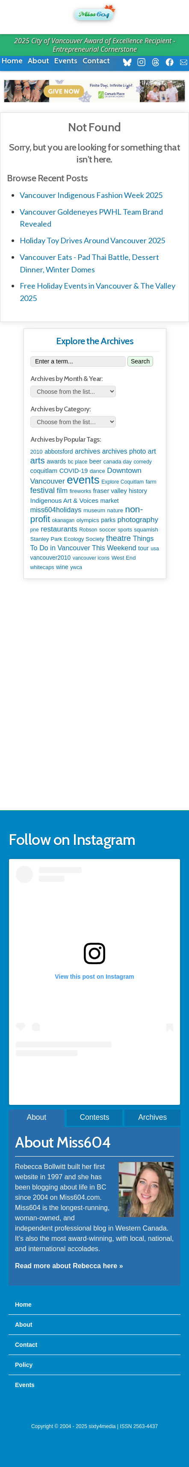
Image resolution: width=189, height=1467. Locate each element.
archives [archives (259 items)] (87, 451)
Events (65, 60)
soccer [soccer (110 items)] (107, 529)
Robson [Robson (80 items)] (88, 530)
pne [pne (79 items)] (34, 530)
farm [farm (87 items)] (151, 482)
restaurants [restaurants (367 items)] (59, 529)
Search (140, 361)
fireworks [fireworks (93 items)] (81, 491)
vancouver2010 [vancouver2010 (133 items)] (50, 557)
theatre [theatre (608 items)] (118, 538)
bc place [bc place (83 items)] (78, 462)
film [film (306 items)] (62, 490)
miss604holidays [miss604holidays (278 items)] (56, 510)
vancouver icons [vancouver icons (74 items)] (91, 558)
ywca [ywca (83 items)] (76, 567)
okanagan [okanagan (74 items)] (63, 520)
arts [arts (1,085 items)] (37, 460)
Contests (94, 1117)
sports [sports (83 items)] (125, 530)
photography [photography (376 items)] (138, 519)
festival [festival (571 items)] (42, 490)
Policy (23, 1364)
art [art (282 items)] (152, 451)
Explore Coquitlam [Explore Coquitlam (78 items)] (122, 482)
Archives (152, 1117)
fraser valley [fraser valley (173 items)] (110, 490)
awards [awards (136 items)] (56, 461)
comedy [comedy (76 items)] (142, 462)
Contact (96, 60)
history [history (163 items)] (138, 490)
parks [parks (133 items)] (108, 520)
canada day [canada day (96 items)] (117, 461)
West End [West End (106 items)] (124, 558)
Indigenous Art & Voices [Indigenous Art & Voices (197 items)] (64, 500)
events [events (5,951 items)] (83, 479)
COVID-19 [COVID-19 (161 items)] (73, 470)
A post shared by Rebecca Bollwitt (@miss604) (94, 1073)
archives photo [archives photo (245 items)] (124, 451)
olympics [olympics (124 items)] (88, 520)
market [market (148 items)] (109, 500)
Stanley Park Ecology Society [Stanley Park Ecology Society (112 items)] (67, 539)
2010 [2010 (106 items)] (36, 452)
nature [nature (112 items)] (115, 510)
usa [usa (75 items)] (155, 549)
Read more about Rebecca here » (69, 1265)
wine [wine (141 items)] (62, 567)
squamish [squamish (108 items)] (146, 529)
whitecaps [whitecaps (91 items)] (42, 567)
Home (12, 60)
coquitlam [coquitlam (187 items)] (44, 470)
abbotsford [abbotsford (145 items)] (58, 451)
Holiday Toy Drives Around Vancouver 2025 (92, 240)
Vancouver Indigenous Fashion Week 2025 (91, 195)
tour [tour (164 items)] (143, 548)
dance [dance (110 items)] (97, 471)
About (38, 60)
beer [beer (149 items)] (95, 461)
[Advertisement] (94, 694)
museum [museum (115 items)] (94, 510)
